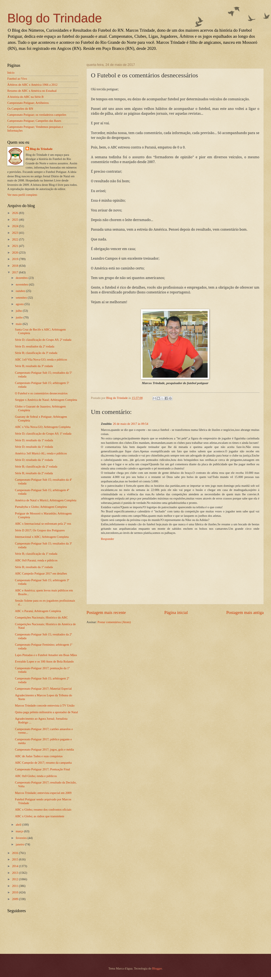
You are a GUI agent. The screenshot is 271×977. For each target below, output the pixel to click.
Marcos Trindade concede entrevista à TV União (45, 705)
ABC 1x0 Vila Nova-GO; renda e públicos (41, 359)
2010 (15, 892)
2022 (15, 239)
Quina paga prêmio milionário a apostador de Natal (46, 712)
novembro (22, 284)
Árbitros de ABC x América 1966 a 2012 (32, 84)
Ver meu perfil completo (22, 194)
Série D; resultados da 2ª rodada (34, 346)
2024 (15, 226)
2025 (15, 219)
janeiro (20, 844)
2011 (15, 886)
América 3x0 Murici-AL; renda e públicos (41, 453)
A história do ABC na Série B (25, 96)
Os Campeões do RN (20, 108)
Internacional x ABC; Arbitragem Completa (42, 536)
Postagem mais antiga (245, 612)
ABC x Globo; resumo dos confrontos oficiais (43, 809)
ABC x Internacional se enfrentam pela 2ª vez (43, 523)
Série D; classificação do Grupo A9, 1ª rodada (43, 433)
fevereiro (22, 838)
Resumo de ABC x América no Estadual (31, 90)
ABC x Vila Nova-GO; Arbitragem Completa (43, 427)
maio (19, 324)
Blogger (157, 968)
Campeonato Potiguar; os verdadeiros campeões (36, 114)
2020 (15, 252)
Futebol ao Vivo (17, 78)
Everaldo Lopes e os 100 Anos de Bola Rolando (44, 661)
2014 (15, 866)
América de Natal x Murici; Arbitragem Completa (45, 500)
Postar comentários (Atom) (114, 622)
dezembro (22, 277)
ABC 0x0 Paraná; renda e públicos (36, 560)
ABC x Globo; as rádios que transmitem (39, 816)
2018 (15, 265)
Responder (107, 539)
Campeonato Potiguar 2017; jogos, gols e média (44, 749)
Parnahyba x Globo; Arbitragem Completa (41, 506)
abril (19, 824)
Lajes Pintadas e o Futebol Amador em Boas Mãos (46, 655)
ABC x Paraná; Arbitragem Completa (38, 611)
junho (19, 317)
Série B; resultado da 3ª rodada (34, 366)
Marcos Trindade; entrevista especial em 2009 (43, 793)
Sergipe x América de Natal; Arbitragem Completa (46, 399)
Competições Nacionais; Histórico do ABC (41, 617)
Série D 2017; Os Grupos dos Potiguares (40, 530)
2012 (15, 879)
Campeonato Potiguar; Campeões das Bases (34, 120)
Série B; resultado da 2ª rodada (34, 473)
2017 (15, 272)
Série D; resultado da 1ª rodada (34, 440)
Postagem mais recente (106, 612)
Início (10, 72)
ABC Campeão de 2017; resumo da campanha (43, 762)
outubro (21, 291)
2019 (15, 259)
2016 (15, 853)
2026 (15, 213)
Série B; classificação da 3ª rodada (36, 353)
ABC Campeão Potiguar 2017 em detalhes (41, 573)
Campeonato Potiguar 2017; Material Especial (43, 688)
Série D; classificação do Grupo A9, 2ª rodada (43, 339)
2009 (15, 899)
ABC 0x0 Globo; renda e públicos (36, 776)
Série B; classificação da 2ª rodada (36, 466)
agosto (20, 304)
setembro (22, 297)
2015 (15, 859)
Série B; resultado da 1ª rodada (34, 567)
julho (19, 310)
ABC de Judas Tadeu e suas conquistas (39, 756)
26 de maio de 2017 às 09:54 (130, 423)
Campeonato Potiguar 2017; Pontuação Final (42, 769)
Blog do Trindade (54, 18)
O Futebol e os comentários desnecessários (41, 393)
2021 (15, 246)
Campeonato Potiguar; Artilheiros (28, 102)
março (20, 831)
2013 (15, 872)
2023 (15, 232)
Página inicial (176, 612)
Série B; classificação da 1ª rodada (36, 553)
